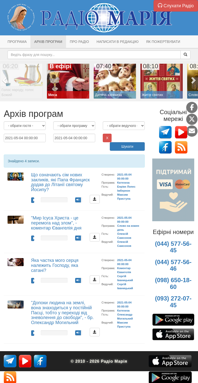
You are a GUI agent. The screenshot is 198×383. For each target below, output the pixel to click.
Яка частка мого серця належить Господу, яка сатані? (55, 265)
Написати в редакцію (117, 42)
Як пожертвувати (163, 42)
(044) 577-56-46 (173, 265)
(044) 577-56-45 (173, 247)
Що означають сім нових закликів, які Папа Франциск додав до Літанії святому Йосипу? (60, 182)
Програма (17, 42)
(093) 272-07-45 (173, 301)
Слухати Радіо (176, 5)
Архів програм (48, 42)
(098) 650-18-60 (173, 283)
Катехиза (123, 182)
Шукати (127, 146)
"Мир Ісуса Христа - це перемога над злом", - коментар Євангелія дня (56, 223)
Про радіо (79, 42)
